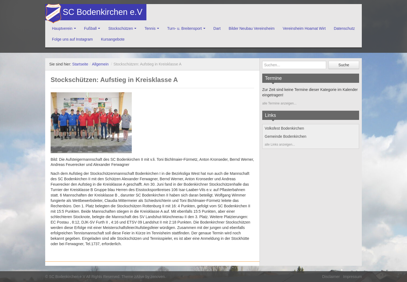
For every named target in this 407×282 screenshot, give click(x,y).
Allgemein (100, 64)
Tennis (150, 28)
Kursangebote (112, 39)
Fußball (90, 28)
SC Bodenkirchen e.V (102, 12)
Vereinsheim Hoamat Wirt (304, 28)
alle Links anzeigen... (280, 144)
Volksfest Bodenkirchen (284, 128)
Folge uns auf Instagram (72, 39)
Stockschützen (120, 28)
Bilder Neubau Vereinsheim (252, 28)
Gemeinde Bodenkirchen (285, 136)
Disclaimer (331, 276)
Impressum (352, 276)
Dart (217, 28)
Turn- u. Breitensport (184, 28)
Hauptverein (62, 28)
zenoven (157, 276)
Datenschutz (344, 28)
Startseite (80, 64)
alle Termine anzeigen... (279, 103)
